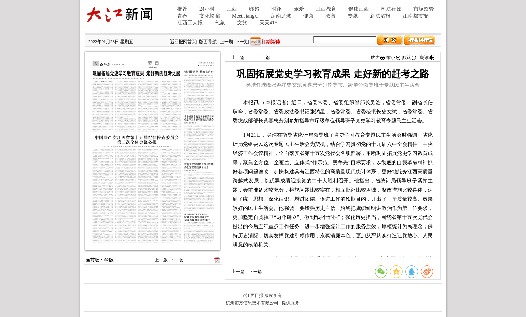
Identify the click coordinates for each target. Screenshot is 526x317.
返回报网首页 (183, 41)
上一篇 (238, 57)
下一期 (241, 41)
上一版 (161, 260)
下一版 (176, 260)
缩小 (393, 57)
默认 (409, 57)
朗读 (427, 57)
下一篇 (263, 57)
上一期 (226, 41)
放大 (378, 57)
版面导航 (208, 41)
